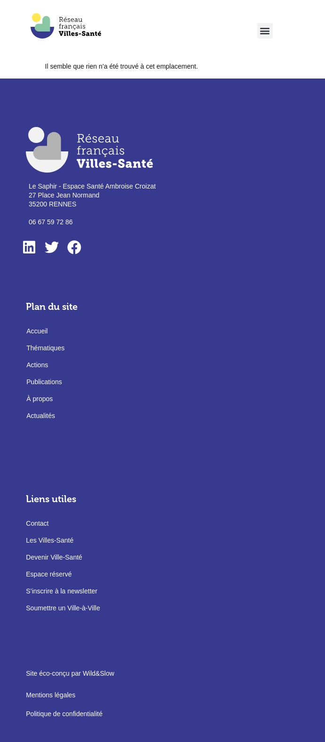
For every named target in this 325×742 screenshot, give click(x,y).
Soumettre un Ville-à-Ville (63, 608)
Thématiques (45, 348)
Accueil (37, 331)
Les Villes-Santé (49, 540)
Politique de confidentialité (64, 714)
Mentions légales (50, 695)
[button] (265, 31)
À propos (39, 399)
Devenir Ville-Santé (54, 557)
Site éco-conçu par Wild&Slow (70, 673)
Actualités (40, 415)
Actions (37, 365)
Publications (44, 382)
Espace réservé (48, 574)
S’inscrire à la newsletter (61, 591)
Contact (37, 523)
